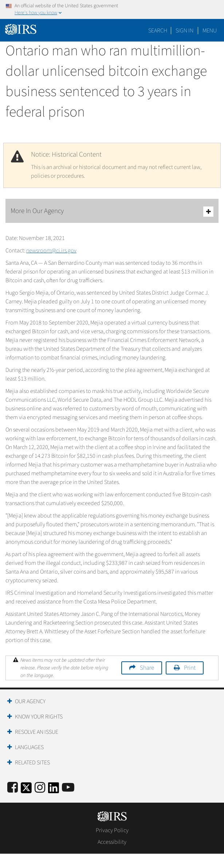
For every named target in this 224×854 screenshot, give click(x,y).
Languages (29, 747)
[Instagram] (40, 788)
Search (157, 30)
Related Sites (32, 763)
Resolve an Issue (36, 732)
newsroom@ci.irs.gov (51, 251)
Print (190, 668)
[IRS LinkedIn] (53, 790)
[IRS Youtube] (68, 788)
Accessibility (112, 842)
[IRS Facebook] (12, 788)
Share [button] (147, 668)
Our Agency (30, 701)
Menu (210, 30)
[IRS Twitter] (26, 790)
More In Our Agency (112, 211)
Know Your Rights (39, 717)
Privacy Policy (112, 830)
